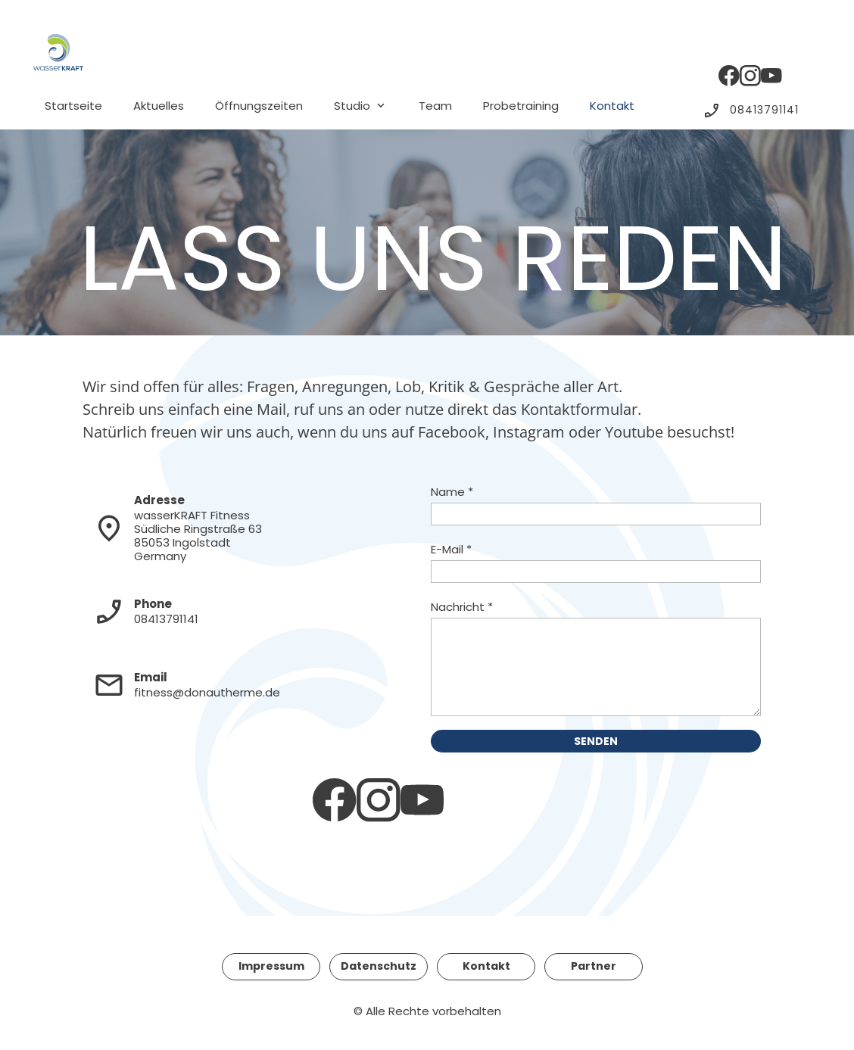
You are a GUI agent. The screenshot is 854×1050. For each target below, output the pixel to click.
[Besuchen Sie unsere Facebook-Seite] (729, 75)
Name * (452, 492)
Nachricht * (462, 607)
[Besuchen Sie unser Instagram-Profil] (750, 75)
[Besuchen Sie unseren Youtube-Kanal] (771, 75)
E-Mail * (451, 549)
